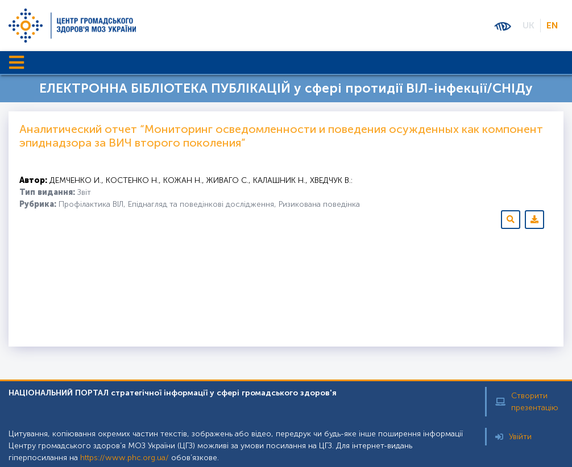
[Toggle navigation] (16, 62)
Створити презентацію (526, 401)
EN (552, 25)
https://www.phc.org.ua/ (124, 457)
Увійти (513, 436)
